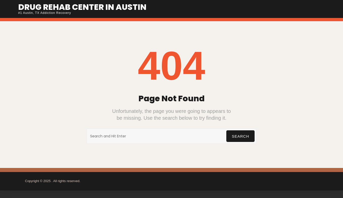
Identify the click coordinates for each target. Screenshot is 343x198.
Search (240, 136)
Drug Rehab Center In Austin (82, 7)
